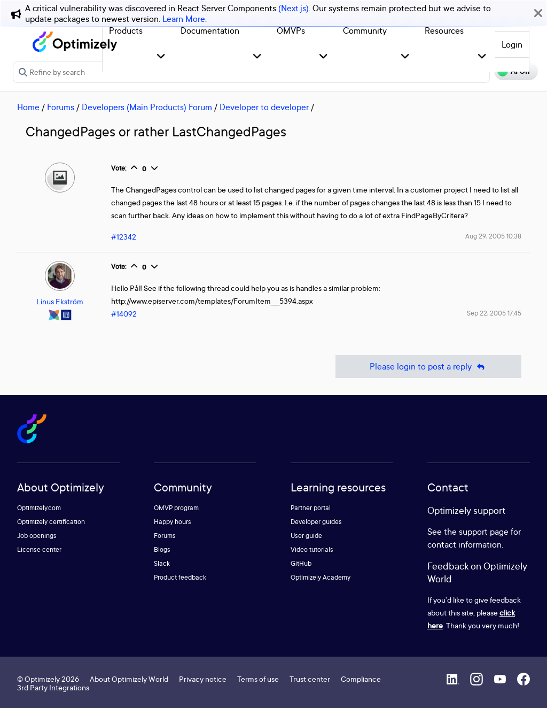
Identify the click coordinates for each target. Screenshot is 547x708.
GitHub (301, 563)
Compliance (361, 679)
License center (39, 549)
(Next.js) (293, 8)
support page (484, 531)
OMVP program (176, 507)
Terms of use (258, 679)
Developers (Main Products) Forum (147, 107)
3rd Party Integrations (53, 687)
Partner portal (311, 507)
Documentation (210, 30)
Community (365, 30)
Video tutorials (312, 549)
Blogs (162, 549)
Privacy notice (202, 679)
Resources (444, 30)
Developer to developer (264, 107)
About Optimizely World (129, 679)
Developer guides (316, 521)
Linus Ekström (59, 301)
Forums (60, 107)
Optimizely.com (39, 507)
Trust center (310, 679)
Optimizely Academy (320, 577)
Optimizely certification (51, 521)
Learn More (183, 19)
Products (126, 30)
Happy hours (172, 521)
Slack (162, 563)
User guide (306, 535)
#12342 (123, 237)
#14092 (124, 314)
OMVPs (291, 30)
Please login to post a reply (428, 366)
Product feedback (180, 577)
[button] (161, 57)
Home (28, 107)
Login (512, 44)
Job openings (37, 535)
